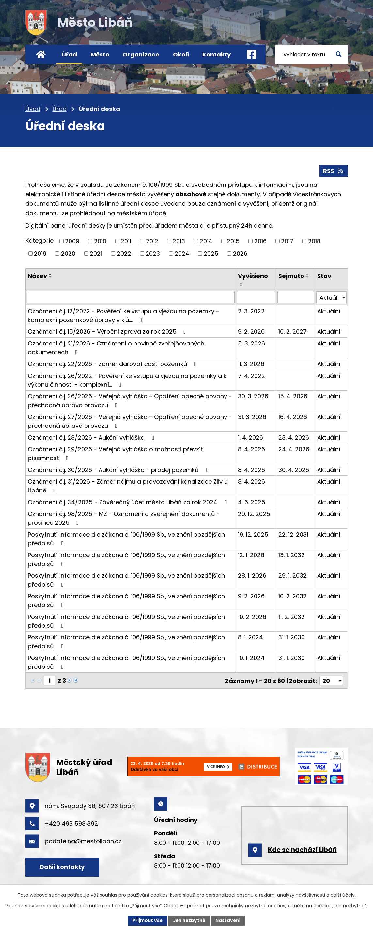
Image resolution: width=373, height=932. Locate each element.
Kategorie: (40, 240)
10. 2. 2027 (293, 331)
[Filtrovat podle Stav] (331, 297)
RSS (333, 171)
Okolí (181, 54)
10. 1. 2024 (251, 657)
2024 (182, 253)
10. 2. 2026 (252, 616)
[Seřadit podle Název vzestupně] (50, 274)
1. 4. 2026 (250, 436)
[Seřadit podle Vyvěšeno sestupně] (241, 285)
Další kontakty (63, 866)
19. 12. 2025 (253, 533)
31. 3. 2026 (252, 416)
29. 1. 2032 (293, 574)
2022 (124, 253)
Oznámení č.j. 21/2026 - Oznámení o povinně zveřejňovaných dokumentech (116, 346)
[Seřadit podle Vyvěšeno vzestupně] (241, 282)
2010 (100, 241)
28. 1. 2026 (252, 574)
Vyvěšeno (253, 275)
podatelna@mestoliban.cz (83, 840)
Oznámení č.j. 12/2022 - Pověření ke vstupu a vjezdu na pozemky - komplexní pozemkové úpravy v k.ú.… (123, 314)
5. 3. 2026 (251, 342)
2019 (40, 253)
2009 (72, 241)
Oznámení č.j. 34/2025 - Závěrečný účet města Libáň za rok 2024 (128, 501)
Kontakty (216, 54)
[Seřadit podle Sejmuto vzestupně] (308, 274)
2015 (233, 241)
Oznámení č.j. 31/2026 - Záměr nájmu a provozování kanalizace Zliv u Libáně (128, 484)
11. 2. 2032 (292, 616)
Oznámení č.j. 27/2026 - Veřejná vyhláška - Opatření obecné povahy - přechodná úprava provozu (130, 420)
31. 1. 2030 (292, 636)
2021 (96, 253)
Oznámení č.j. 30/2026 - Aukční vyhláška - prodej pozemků (119, 469)
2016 (260, 241)
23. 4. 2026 (294, 436)
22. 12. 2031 (294, 533)
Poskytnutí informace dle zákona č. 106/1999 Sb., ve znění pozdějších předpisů (126, 537)
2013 (179, 241)
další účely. (343, 895)
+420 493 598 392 (71, 822)
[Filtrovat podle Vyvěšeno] (256, 297)
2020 (68, 253)
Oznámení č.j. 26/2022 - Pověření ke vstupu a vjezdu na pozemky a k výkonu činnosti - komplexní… (127, 379)
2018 (314, 241)
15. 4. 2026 (293, 395)
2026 (240, 253)
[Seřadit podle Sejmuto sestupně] (308, 276)
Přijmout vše (146, 920)
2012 (152, 241)
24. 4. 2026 (294, 448)
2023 (153, 253)
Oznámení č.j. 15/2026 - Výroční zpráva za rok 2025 (108, 331)
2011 (126, 241)
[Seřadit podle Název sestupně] (50, 276)
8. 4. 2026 (251, 448)
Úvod (41, 54)
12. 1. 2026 (251, 554)
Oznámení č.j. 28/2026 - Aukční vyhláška (92, 436)
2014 (206, 241)
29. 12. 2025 (254, 513)
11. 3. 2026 (251, 363)
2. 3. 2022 (251, 310)
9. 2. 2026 (251, 331)
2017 (287, 241)
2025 (211, 253)
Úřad (69, 54)
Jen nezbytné (189, 920)
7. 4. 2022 (251, 375)
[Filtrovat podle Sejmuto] (296, 297)
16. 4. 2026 (293, 416)
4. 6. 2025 (252, 501)
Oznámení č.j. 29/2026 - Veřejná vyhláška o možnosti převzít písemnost (115, 452)
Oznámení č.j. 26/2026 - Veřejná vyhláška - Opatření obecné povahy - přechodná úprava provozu (130, 399)
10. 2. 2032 (293, 595)
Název (37, 275)
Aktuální (328, 310)
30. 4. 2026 (294, 469)
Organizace (141, 54)
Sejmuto (291, 275)
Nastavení (230, 920)
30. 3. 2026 (253, 395)
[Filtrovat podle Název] (131, 297)
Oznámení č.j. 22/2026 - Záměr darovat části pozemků (113, 363)
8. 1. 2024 (250, 636)
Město (100, 54)
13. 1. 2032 (292, 554)
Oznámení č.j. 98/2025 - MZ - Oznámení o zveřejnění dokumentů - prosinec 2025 (124, 517)
